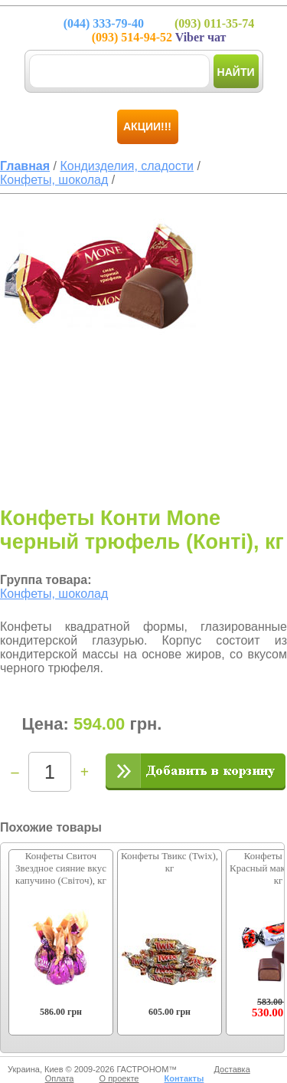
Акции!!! (147, 126)
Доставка (232, 1069)
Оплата (59, 1078)
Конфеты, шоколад (54, 593)
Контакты (184, 1078)
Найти (236, 72)
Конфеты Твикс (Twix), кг (169, 862)
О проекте (119, 1078)
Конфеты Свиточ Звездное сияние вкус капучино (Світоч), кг (60, 868)
